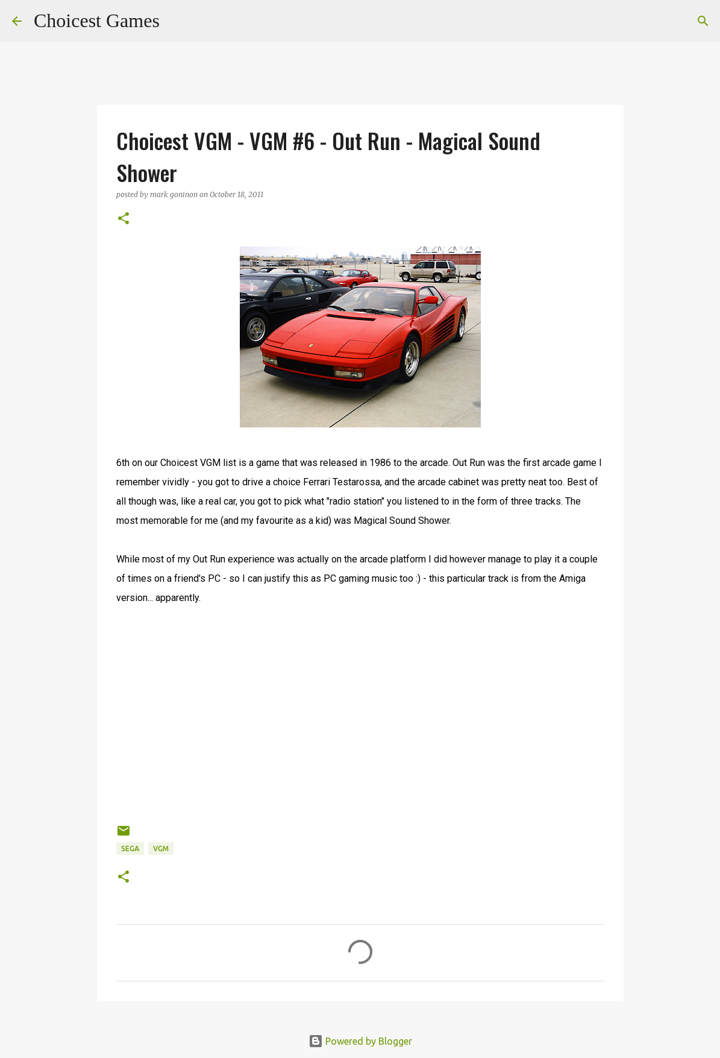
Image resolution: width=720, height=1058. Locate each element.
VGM (161, 848)
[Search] (176, 21)
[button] (123, 219)
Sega (130, 848)
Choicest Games (97, 20)
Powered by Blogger (360, 1041)
